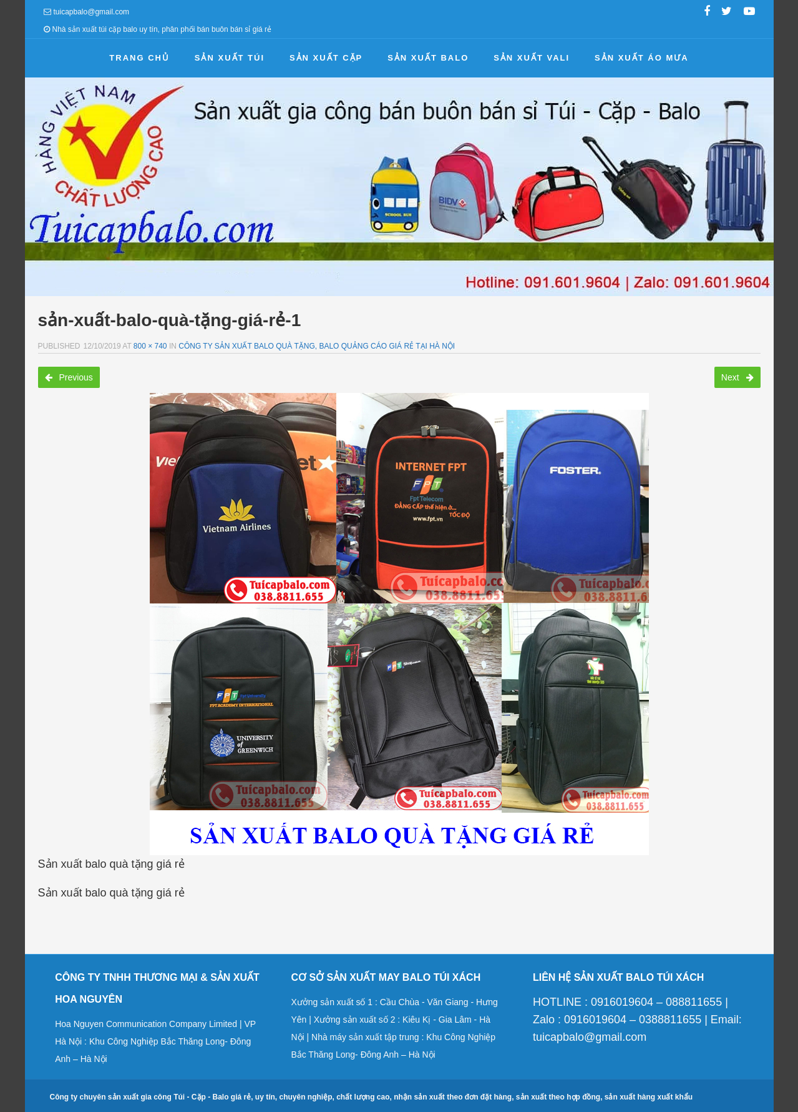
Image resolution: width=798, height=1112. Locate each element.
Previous (69, 377)
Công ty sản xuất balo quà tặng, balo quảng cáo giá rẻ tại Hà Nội (316, 346)
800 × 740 (150, 346)
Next (737, 377)
